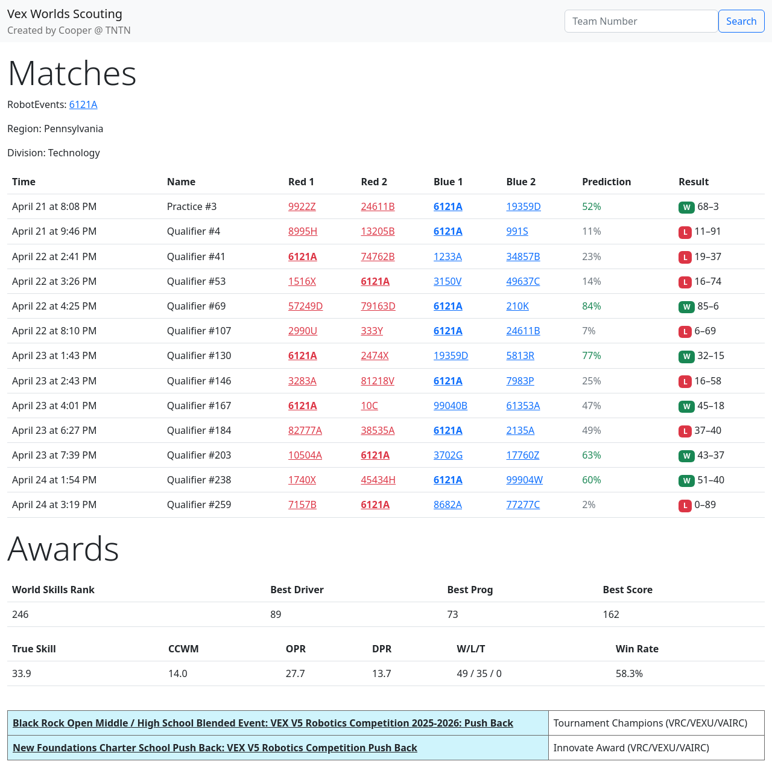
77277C (523, 504)
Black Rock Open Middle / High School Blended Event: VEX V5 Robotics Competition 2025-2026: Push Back (263, 723)
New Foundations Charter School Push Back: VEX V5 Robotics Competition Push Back (215, 747)
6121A (83, 104)
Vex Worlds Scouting (64, 13)
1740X (302, 479)
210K (518, 306)
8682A (448, 504)
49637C (523, 281)
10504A (305, 455)
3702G (448, 455)
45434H (378, 479)
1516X (302, 281)
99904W (525, 479)
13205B (377, 231)
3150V (447, 281)
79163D (378, 306)
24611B (377, 206)
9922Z (302, 206)
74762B (377, 256)
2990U (302, 330)
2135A (521, 430)
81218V (377, 380)
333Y (372, 330)
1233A (448, 256)
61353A (523, 405)
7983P (520, 380)
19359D (524, 206)
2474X (374, 355)
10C (369, 405)
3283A (302, 380)
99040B (450, 405)
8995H (302, 231)
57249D (305, 306)
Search (741, 21)
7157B (302, 504)
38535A (377, 430)
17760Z (523, 455)
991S (517, 231)
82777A (305, 430)
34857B (523, 256)
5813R (521, 355)
